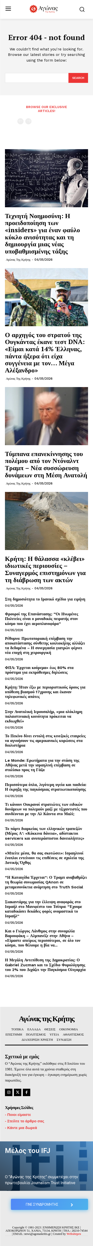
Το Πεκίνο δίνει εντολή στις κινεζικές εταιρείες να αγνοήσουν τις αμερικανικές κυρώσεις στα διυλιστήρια (45, 741)
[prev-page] (20, 121)
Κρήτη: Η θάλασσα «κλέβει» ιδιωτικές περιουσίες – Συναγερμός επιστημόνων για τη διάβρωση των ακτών (45, 569)
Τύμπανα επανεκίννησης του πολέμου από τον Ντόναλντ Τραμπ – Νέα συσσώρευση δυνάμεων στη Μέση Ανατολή (46, 464)
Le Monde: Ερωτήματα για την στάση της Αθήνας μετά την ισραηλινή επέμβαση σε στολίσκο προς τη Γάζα (42, 765)
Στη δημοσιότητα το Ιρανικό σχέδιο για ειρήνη (45, 599)
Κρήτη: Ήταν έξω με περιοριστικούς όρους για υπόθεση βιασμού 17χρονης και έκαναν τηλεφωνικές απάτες (45, 692)
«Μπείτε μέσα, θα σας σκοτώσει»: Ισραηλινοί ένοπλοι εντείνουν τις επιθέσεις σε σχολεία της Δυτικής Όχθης (44, 858)
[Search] (78, 78)
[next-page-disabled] (28, 121)
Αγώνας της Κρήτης (18, 259)
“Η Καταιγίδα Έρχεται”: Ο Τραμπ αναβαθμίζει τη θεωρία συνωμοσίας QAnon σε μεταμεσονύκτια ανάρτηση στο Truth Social (46, 882)
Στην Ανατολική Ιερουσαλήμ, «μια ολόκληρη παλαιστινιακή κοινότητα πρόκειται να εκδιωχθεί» (43, 716)
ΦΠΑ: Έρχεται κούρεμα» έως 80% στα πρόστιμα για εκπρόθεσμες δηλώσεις (39, 670)
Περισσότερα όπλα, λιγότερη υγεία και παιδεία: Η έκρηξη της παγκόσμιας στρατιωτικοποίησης (45, 787)
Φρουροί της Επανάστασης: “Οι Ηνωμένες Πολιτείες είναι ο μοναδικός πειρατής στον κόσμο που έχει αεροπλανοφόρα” (41, 619)
